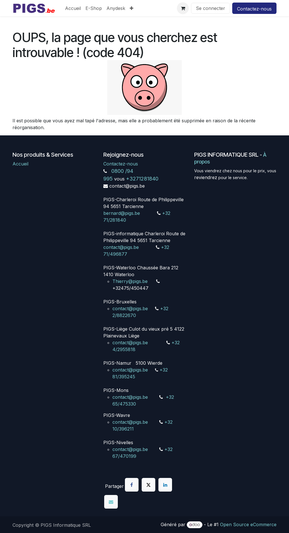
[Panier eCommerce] (183, 8)
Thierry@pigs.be (130, 281)
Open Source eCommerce (248, 524)
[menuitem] (73, 8)
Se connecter (210, 8)
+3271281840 (142, 179)
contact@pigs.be (121, 247)
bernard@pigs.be (121, 213)
